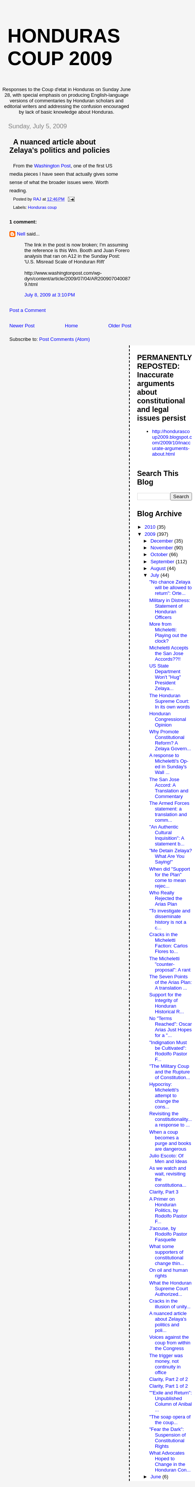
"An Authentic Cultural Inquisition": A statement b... (166, 835)
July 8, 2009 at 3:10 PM (49, 295)
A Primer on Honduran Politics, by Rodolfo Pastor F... (168, 1210)
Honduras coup (42, 207)
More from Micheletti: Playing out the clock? (168, 632)
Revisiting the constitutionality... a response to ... (170, 1119)
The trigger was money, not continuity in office (166, 1364)
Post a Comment (27, 310)
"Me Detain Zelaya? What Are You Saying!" (170, 856)
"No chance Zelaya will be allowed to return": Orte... (170, 587)
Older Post (119, 325)
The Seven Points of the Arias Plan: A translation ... (170, 982)
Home (71, 325)
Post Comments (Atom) (64, 339)
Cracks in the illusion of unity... (169, 1303)
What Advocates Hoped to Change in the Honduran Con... (169, 1461)
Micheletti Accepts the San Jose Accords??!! (168, 653)
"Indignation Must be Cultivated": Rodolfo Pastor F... (168, 1051)
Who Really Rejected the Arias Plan (165, 898)
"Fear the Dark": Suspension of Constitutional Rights (167, 1437)
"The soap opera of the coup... (169, 1419)
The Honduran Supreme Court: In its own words (169, 701)
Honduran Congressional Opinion (167, 719)
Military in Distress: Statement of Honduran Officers (169, 609)
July (155, 575)
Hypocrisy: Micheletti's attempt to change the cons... (164, 1095)
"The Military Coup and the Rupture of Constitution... (169, 1071)
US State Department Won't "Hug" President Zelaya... (165, 677)
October (159, 554)
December (162, 541)
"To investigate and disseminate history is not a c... (169, 919)
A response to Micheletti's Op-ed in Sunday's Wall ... (168, 764)
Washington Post (52, 166)
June (156, 1476)
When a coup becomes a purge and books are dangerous (170, 1140)
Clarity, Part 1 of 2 (168, 1386)
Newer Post (21, 325)
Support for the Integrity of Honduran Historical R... (166, 1003)
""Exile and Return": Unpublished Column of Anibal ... (170, 1401)
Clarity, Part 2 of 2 (168, 1379)
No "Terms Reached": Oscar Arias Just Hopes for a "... (170, 1027)
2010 (151, 527)
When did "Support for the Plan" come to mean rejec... (169, 877)
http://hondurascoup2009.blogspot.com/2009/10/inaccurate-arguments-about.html (172, 443)
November (162, 547)
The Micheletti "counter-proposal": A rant (169, 964)
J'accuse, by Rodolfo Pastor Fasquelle (168, 1233)
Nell (21, 234)
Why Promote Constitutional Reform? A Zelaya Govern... (170, 740)
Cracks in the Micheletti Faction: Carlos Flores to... (168, 943)
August (158, 568)
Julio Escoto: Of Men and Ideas (168, 1158)
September (163, 561)
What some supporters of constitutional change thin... (166, 1255)
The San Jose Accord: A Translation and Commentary (168, 788)
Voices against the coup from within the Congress (169, 1342)
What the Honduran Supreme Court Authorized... (170, 1288)
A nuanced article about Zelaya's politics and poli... (168, 1322)
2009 (151, 534)
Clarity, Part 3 (163, 1192)
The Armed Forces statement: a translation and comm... (169, 811)
